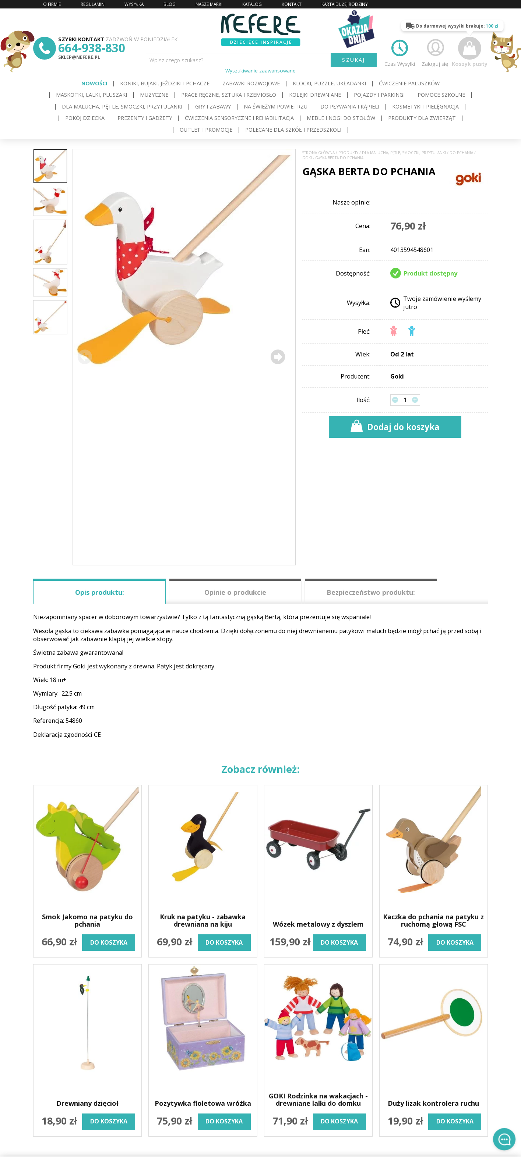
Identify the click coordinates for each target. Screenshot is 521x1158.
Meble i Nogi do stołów (341, 117)
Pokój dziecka (85, 117)
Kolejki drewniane (315, 94)
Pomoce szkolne (441, 94)
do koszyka (108, 942)
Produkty (348, 152)
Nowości (94, 83)
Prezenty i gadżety (144, 117)
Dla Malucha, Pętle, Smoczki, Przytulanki (122, 106)
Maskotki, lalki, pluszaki (91, 94)
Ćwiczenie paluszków (409, 83)
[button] (278, 357)
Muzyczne (154, 94)
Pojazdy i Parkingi (379, 94)
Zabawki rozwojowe (251, 83)
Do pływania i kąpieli (349, 106)
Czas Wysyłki (399, 52)
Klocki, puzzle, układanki (329, 83)
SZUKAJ (353, 59)
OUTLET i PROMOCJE (206, 129)
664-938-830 (91, 48)
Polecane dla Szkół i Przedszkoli (293, 129)
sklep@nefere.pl (79, 57)
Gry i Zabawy (213, 106)
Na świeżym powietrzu (275, 106)
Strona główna (318, 152)
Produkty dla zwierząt (422, 117)
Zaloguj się (435, 52)
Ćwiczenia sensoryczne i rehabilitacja (239, 117)
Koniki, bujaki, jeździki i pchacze (165, 83)
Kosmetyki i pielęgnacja (425, 106)
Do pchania (461, 152)
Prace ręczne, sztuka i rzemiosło (228, 94)
